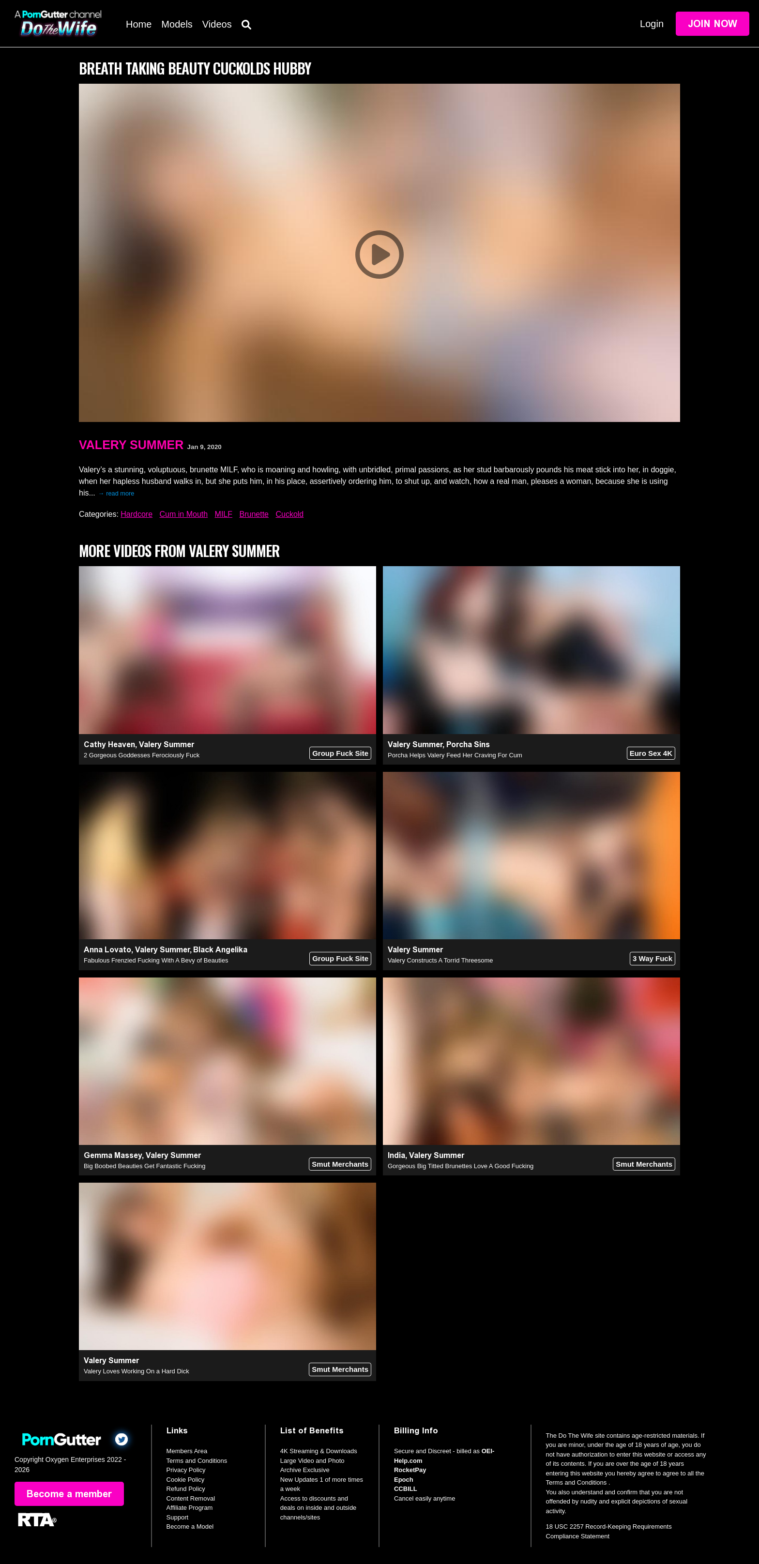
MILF (223, 514)
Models (176, 24)
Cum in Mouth (184, 514)
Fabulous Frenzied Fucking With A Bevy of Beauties (156, 960)
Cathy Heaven (109, 744)
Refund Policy (186, 1488)
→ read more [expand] (116, 493)
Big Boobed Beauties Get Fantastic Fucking (144, 1166)
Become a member (69, 1494)
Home (139, 24)
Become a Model (190, 1526)
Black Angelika (220, 949)
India (396, 1155)
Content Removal (191, 1498)
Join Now (712, 24)
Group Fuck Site (340, 753)
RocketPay (410, 1470)
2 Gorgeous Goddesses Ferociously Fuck (141, 755)
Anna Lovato (107, 949)
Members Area (187, 1451)
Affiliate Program (190, 1507)
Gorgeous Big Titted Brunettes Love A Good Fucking (460, 1166)
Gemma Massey (113, 1155)
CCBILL (405, 1488)
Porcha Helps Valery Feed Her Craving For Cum (455, 755)
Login (652, 23)
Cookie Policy (186, 1479)
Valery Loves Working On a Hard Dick (136, 1371)
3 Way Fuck (652, 958)
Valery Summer (131, 444)
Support (178, 1517)
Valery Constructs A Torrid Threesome (440, 960)
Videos (217, 24)
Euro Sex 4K (651, 753)
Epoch (403, 1479)
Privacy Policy (186, 1470)
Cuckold (289, 514)
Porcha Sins (468, 744)
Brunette (254, 514)
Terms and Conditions (197, 1460)
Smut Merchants (340, 1164)
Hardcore (136, 514)
